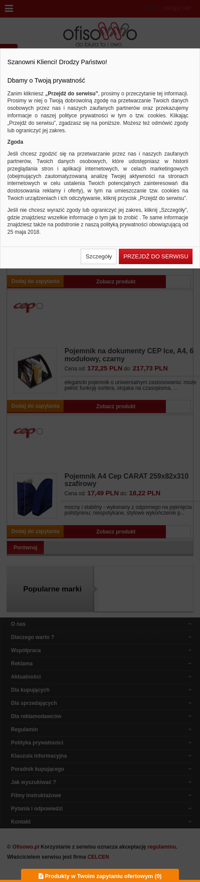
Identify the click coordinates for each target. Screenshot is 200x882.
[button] (99, 256)
